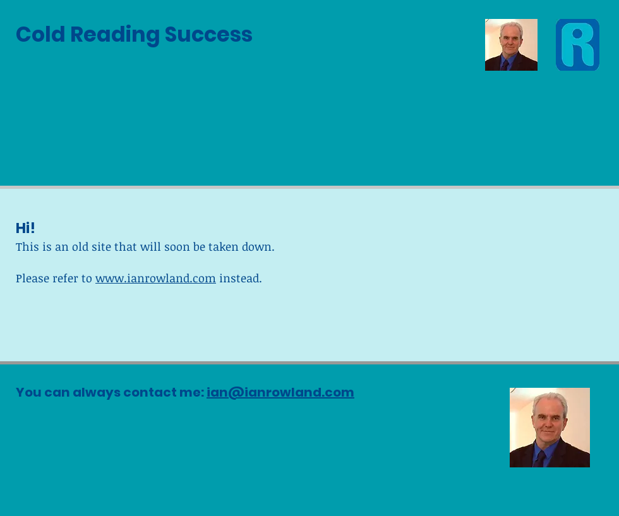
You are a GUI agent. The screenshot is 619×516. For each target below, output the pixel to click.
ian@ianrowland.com (280, 392)
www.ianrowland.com (155, 277)
